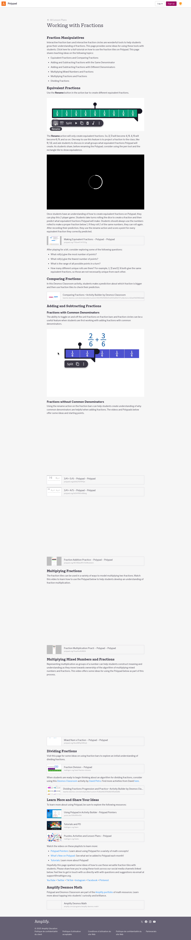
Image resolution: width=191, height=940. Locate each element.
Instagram (80, 880)
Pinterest (104, 880)
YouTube (51, 880)
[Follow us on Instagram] (150, 922)
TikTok (69, 880)
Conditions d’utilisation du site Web (99, 932)
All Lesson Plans (57, 19)
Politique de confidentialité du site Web (129, 932)
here (136, 781)
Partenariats (151, 931)
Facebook (92, 880)
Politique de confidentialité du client (46, 932)
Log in (160, 3)
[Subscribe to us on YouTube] (154, 922)
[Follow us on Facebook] (146, 922)
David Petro (95, 781)
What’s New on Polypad (63, 855)
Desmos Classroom (67, 781)
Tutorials (55, 860)
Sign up (171, 3)
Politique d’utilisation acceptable (71, 932)
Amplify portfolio (104, 892)
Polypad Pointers (59, 851)
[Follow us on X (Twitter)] (142, 922)
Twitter (60, 880)
